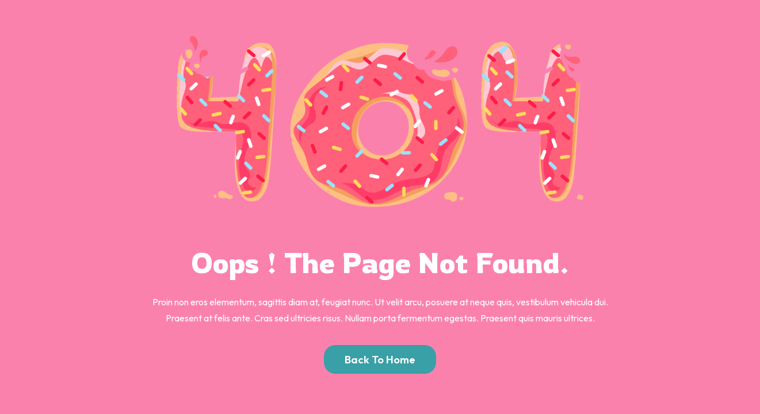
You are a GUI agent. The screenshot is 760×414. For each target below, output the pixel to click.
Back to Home (380, 359)
